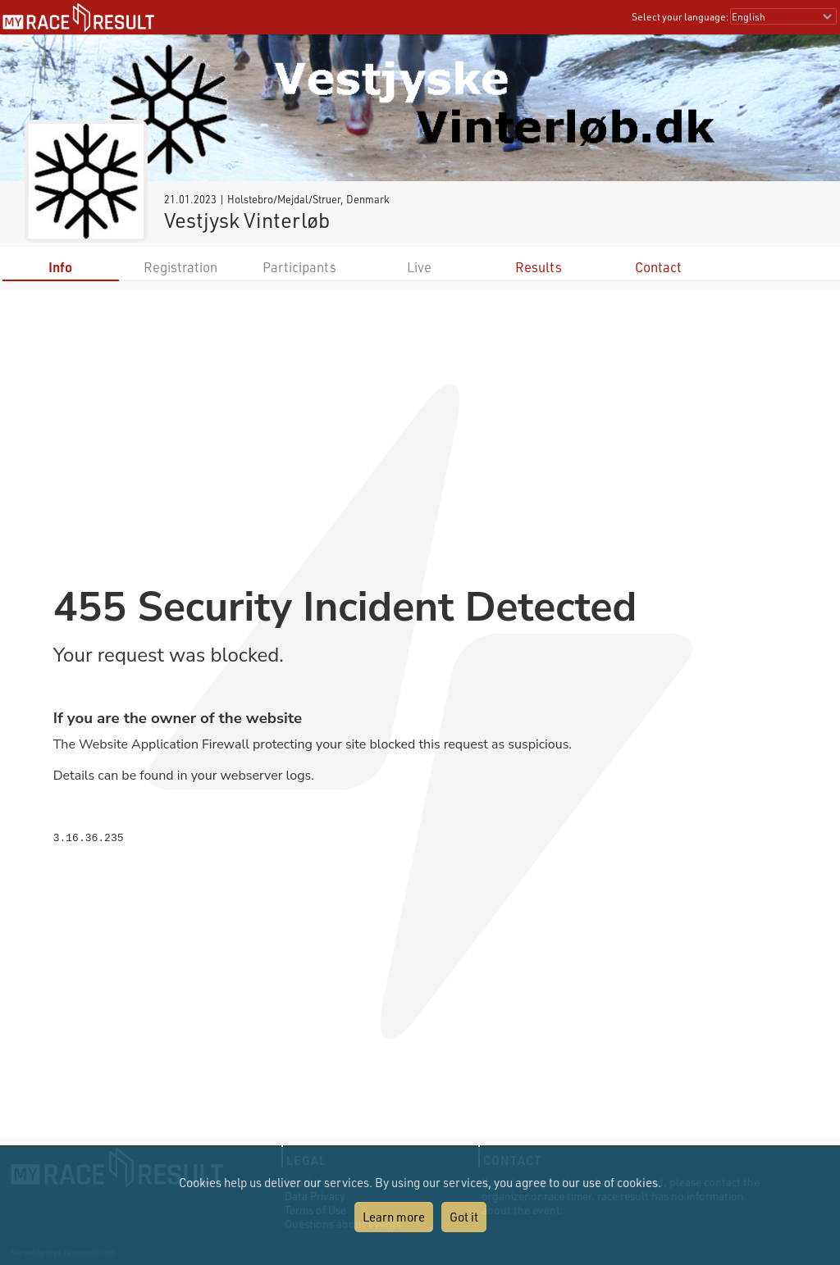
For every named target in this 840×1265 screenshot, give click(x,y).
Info (60, 266)
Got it (464, 1216)
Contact (658, 266)
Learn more (394, 1216)
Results (538, 266)
